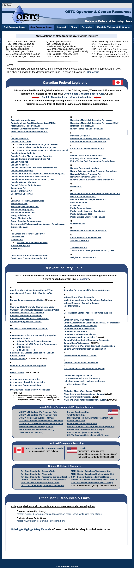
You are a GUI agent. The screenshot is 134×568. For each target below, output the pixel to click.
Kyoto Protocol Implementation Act (87, 148)
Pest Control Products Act (83, 196)
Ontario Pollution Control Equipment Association (87, 340)
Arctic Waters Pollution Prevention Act (29, 132)
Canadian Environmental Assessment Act (31, 176)
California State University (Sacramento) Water (32, 307)
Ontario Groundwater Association (80, 334)
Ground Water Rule (76, 421)
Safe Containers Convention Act (85, 238)
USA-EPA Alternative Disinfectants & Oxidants (41, 421)
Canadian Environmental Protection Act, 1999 (32, 179)
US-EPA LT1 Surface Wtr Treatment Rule (38, 415)
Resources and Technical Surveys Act (88, 231)
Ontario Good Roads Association (79, 328)
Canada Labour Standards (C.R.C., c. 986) (37, 147)
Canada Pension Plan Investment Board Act (32, 156)
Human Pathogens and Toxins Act (86, 129)
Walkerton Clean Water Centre (78, 391)
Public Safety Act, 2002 (81, 214)
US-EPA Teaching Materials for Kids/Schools (88, 435)
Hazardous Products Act (82, 126)
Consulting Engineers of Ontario (25, 321)
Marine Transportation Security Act (87, 155)
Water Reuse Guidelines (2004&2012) (36, 429)
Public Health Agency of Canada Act (87, 211)
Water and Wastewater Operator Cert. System (85, 400)
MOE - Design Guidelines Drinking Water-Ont (92, 474)
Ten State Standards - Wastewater (37, 474)
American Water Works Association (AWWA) (31, 290)
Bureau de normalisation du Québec (27, 300)
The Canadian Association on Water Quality (84, 368)
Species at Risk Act (79, 240)
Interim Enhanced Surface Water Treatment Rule (90, 418)
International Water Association (25, 379)
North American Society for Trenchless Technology (88, 300)
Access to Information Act (23, 120)
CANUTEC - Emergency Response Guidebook (42, 485)
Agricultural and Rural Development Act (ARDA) (33, 123)
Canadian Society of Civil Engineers (27, 313)
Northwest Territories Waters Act (86, 177)
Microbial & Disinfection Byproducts (36, 426)
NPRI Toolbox (23, 347)
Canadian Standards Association (26, 316)
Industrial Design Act (80, 136)
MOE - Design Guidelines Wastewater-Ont (91, 471)
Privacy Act (75, 205)
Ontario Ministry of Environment (79, 320)
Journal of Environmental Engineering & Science (87, 290)
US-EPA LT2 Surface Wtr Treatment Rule (38, 412)
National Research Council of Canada (81, 303)
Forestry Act (17, 248)
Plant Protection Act (80, 202)
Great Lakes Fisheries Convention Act (29, 258)
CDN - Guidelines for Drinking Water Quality (92, 483)
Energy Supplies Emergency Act (27, 221)
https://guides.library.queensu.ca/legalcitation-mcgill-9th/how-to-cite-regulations (59, 513)
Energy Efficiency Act (21, 215)
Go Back (7, 5)
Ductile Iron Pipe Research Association (29, 328)
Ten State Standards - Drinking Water (38, 471)
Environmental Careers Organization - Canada (32, 353)
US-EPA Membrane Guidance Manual (36, 418)
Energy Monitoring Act (21, 218)
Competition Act (19, 188)
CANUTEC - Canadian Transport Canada (44, 448)
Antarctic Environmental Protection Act (30, 129)
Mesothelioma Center (74, 313)
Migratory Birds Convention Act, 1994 (88, 158)
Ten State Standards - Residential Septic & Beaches (45, 477)
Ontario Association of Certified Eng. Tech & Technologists (92, 323)
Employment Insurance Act (24, 212)
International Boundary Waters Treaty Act (90, 139)
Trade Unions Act (78, 247)
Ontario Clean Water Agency (77, 343)
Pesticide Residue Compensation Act (88, 199)
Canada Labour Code (21, 141)
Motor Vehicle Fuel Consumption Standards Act (93, 161)
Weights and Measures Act (83, 257)
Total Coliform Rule (76, 415)
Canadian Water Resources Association (29, 318)
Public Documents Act (81, 208)
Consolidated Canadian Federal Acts (84, 93)
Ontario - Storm (28, 480)
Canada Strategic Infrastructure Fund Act (30, 159)
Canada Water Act (19, 162)
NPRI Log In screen (25, 350)
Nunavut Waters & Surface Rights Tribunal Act (92, 180)
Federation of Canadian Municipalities (28, 365)
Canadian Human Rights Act (24, 182)
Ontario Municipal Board (75, 331)
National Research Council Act (85, 168)
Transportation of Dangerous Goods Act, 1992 (92, 250)
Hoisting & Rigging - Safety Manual (30, 529)
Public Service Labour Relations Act (87, 217)
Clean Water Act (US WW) (31, 432)
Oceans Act (76, 187)
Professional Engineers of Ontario (80, 356)
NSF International (72, 306)
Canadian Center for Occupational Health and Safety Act (38, 173)
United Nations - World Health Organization (84, 381)
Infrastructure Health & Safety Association (30, 390)
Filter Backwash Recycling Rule (82, 423)
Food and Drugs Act (20, 245)
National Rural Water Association (79, 297)
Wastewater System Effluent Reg (32, 242)
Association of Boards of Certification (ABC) (31, 293)
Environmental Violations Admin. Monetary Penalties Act (37, 224)
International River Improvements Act (88, 141)
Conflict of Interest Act (22, 191)
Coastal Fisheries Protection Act (26, 185)
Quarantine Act (77, 224)
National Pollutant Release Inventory (33, 341)
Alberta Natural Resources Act (25, 126)
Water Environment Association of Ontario (84, 394)
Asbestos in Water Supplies (99, 313)
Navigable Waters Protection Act (86, 174)
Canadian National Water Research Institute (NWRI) (34, 310)
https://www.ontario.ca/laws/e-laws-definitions (41, 520)
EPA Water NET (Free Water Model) (83, 432)
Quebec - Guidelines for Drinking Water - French (94, 480)
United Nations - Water (76, 384)
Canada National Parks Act (24, 153)
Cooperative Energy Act (22, 194)
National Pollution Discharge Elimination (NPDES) (90, 426)
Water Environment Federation (78, 397)
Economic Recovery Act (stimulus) (27, 201)
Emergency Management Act (25, 206)
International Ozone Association (25, 385)
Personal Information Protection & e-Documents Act (95, 193)
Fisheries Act (17, 240)
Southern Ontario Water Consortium (81, 363)
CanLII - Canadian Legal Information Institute (66, 97)
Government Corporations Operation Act (30, 255)
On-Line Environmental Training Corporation (85, 349)
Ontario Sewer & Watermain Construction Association (89, 346)
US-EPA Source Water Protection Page (85, 429)
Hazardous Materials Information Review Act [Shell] (95, 123)
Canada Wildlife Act (20, 165)
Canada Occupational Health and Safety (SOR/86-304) (42, 150)
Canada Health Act (20, 139)
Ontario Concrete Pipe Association (80, 325)
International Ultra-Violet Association (27, 382)
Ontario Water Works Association (79, 337)
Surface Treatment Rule (78, 412)
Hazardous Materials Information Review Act (91, 120)
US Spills (82, 448)
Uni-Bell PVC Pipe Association (78, 375)
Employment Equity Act (22, 209)
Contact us (93, 72)
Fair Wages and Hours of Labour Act (28, 234)
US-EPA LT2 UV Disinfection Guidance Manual (41, 423)
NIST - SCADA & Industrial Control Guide (40, 483)
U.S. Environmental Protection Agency (82, 378)
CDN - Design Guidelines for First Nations (91, 477)
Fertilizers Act (17, 237)
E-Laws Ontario (17, 356)
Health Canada (17, 372)
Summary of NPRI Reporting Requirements (36, 344)
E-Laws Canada (18, 359)
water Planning (42, 480)
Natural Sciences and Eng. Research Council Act (93, 171)
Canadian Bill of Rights (22, 171)
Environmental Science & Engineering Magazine (33, 335)
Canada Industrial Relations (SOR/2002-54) (37, 144)
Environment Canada (20, 338)
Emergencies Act (19, 204)
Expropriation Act (19, 227)
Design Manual (59, 480)
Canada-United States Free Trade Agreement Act (34, 168)
